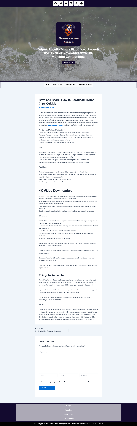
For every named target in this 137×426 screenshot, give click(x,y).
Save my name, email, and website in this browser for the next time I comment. (65, 381)
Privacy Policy (85, 84)
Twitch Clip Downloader (55, 125)
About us (57, 84)
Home (48, 84)
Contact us (70, 84)
